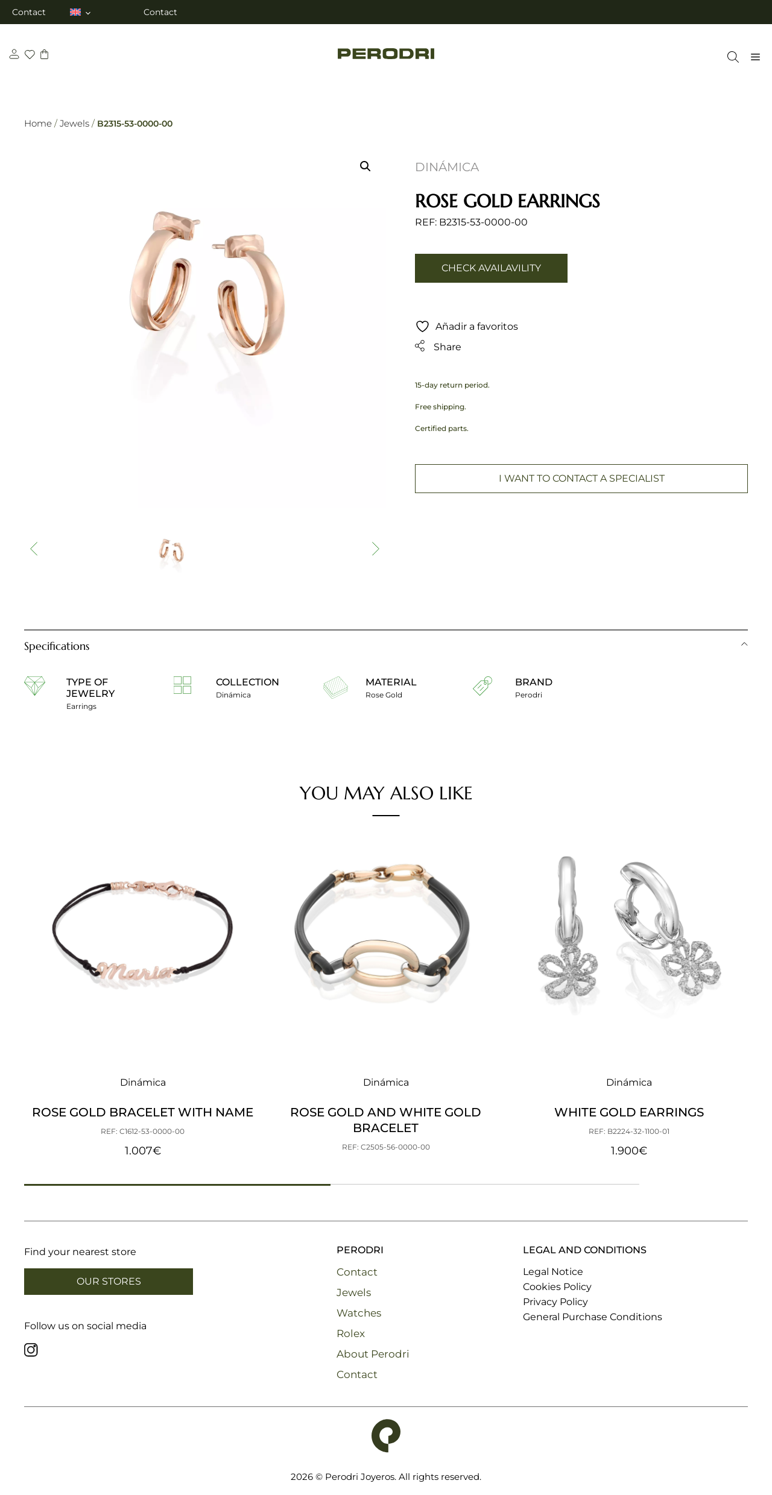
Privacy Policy (555, 1302)
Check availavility (491, 268)
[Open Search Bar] (730, 57)
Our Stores (109, 1281)
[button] (365, 166)
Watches (359, 1313)
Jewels (74, 123)
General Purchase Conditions (592, 1317)
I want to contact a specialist (582, 478)
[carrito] (45, 55)
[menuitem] (81, 12)
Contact (29, 12)
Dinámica (447, 167)
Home (38, 123)
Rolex (351, 1333)
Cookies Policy (557, 1286)
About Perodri (373, 1354)
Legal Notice (553, 1271)
